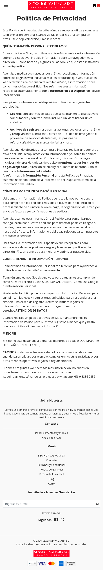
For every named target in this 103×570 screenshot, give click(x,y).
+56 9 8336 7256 (51, 437)
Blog (51, 479)
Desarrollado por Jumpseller (70, 544)
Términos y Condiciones (51, 465)
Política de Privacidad (51, 474)
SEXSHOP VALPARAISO (51, 455)
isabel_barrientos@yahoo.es (51, 433)
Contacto (51, 460)
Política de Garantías (52, 469)
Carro (51, 483)
